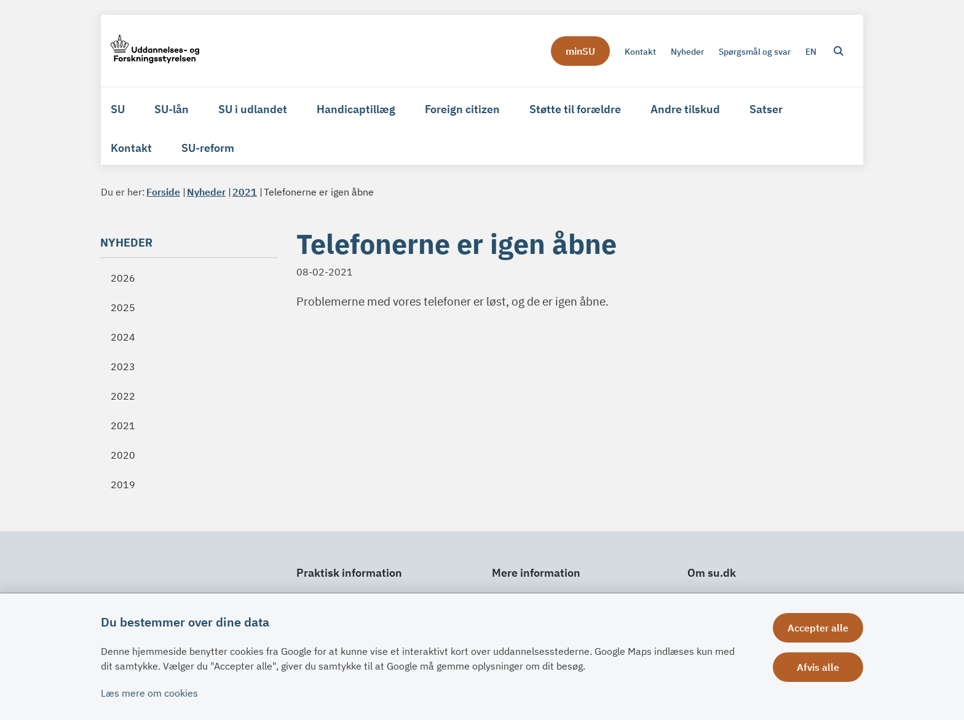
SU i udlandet (252, 109)
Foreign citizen (462, 109)
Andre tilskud (685, 109)
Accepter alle (818, 628)
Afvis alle (818, 667)
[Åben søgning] (838, 51)
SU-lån (171, 109)
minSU (580, 51)
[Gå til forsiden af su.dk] (155, 50)
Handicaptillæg (356, 109)
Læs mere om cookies (149, 693)
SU (118, 109)
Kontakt (131, 148)
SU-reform (207, 148)
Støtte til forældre (575, 109)
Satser (766, 109)
